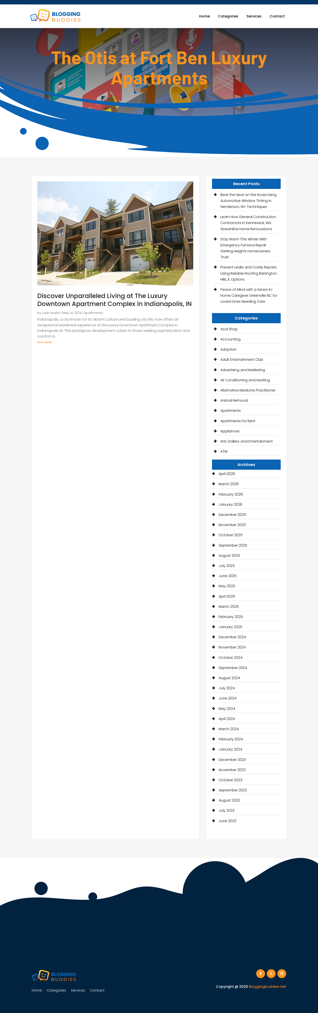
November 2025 (232, 524)
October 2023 (230, 780)
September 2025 (233, 545)
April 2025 (227, 596)
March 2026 (229, 484)
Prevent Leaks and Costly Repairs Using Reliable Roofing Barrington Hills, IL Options (248, 273)
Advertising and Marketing (242, 370)
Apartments (93, 313)
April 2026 (227, 473)
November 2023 (232, 769)
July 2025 (227, 565)
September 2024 (233, 667)
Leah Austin (51, 313)
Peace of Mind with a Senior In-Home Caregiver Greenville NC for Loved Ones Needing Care (248, 295)
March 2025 (229, 606)
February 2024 (231, 739)
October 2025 (230, 535)
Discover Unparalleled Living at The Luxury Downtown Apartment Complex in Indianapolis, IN (114, 300)
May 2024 (227, 708)
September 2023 (233, 790)
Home (204, 16)
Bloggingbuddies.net (267, 986)
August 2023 (229, 800)
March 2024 (229, 729)
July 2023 (227, 810)
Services (253, 16)
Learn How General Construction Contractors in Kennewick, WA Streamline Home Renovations (248, 222)
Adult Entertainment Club (241, 359)
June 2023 (227, 820)
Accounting (230, 339)
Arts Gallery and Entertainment (246, 441)
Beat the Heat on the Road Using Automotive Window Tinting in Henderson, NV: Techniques (248, 200)
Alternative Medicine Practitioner (248, 390)
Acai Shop (229, 329)
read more (44, 341)
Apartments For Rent (237, 421)
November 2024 (232, 647)
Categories (228, 16)
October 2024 (230, 657)
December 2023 (232, 759)
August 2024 (229, 677)
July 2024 (227, 688)
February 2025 (231, 616)
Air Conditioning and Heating (245, 380)
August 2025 (229, 555)
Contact (277, 16)
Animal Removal (234, 400)
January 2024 (230, 749)
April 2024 (227, 718)
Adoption (228, 349)
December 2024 (232, 637)
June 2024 (228, 698)
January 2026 (230, 504)
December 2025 (232, 514)
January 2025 (230, 626)
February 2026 (231, 494)
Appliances (230, 431)
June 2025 (228, 575)
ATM (223, 451)
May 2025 (227, 586)
